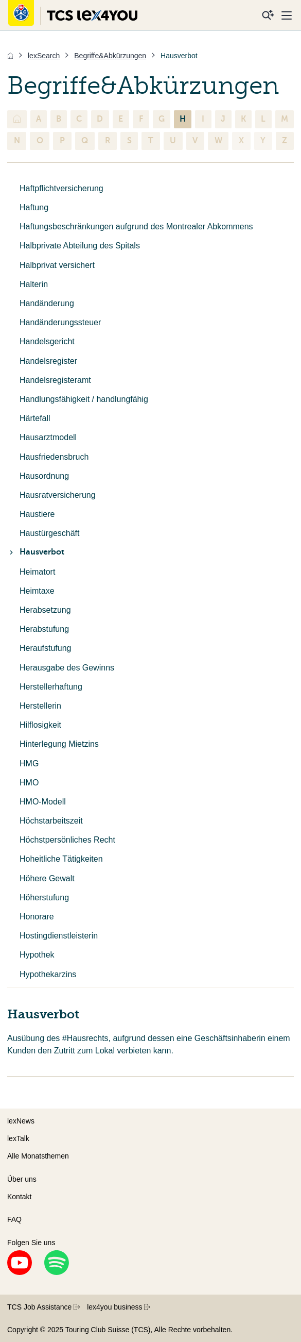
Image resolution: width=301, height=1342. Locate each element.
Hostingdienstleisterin (59, 935)
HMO (29, 782)
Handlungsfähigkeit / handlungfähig (84, 399)
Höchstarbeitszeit (51, 820)
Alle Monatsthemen (38, 1156)
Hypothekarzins (48, 974)
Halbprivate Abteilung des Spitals (80, 245)
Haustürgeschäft (50, 533)
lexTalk (18, 1138)
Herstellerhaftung (51, 686)
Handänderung (47, 303)
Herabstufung (44, 629)
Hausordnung (44, 476)
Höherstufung (44, 897)
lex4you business (118, 1307)
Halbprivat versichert (57, 265)
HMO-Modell (43, 801)
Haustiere (37, 514)
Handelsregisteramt (55, 380)
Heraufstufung (46, 648)
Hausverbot (35, 552)
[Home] (10, 56)
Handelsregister (48, 361)
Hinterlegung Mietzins (59, 744)
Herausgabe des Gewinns (67, 667)
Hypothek (37, 954)
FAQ (14, 1219)
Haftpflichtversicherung (61, 188)
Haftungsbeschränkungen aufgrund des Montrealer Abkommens (136, 226)
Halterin (34, 284)
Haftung (34, 207)
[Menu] (286, 15)
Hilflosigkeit (40, 724)
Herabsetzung (45, 610)
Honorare (37, 916)
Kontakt (19, 1197)
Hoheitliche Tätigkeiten (61, 858)
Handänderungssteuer (60, 322)
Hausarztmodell (48, 437)
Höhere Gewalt (47, 878)
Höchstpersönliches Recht (67, 839)
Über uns (22, 1179)
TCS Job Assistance (43, 1307)
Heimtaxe (37, 590)
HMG (29, 763)
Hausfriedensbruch (54, 456)
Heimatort (37, 571)
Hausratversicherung (58, 495)
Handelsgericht (47, 341)
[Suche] (268, 15)
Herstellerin (40, 705)
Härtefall (35, 418)
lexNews (20, 1121)
